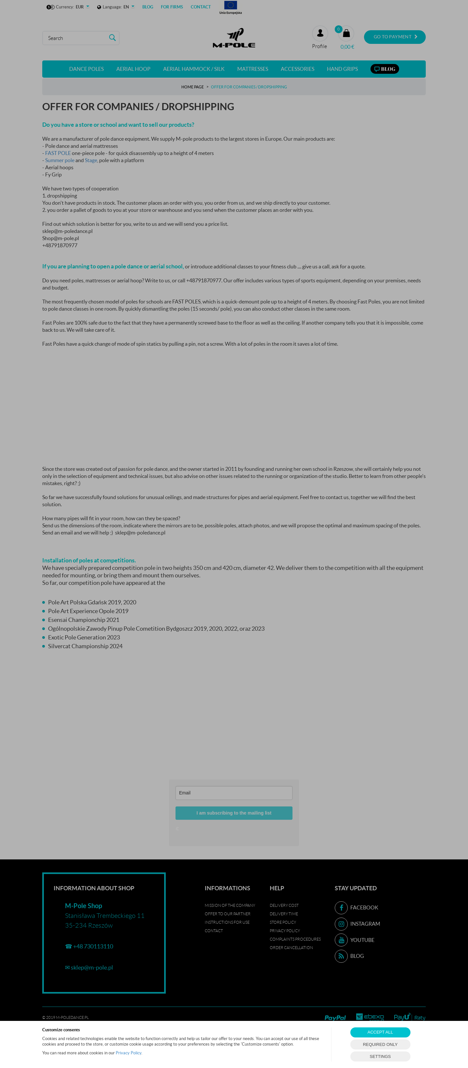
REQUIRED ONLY (380, 1044)
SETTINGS (380, 1056)
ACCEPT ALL (380, 1032)
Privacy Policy (128, 1052)
